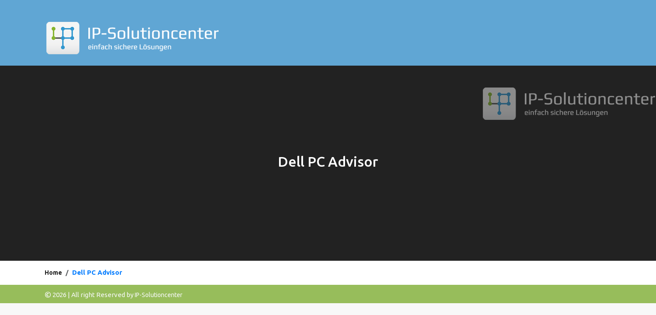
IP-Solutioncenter (158, 294)
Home (53, 272)
